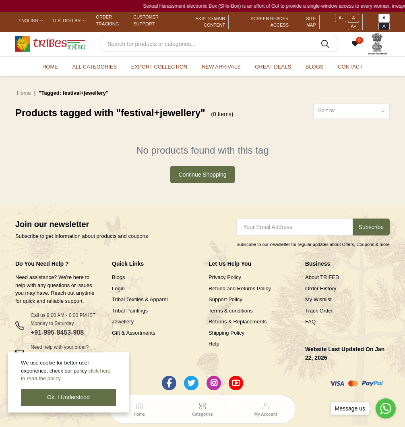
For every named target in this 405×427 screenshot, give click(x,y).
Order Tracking (107, 20)
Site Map (311, 22)
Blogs (315, 67)
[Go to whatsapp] (386, 408)
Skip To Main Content (210, 22)
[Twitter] (191, 383)
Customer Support (146, 20)
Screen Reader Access (269, 22)
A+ (353, 26)
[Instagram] (214, 383)
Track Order (319, 311)
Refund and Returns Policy (240, 288)
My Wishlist (318, 299)
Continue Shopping (202, 174)
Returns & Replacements (238, 322)
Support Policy (225, 299)
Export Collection (159, 67)
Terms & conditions (231, 311)
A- (341, 17)
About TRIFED (322, 277)
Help (214, 344)
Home (50, 67)
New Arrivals (221, 67)
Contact (350, 67)
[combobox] (351, 111)
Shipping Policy (226, 333)
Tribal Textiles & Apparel (140, 299)
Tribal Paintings (130, 311)
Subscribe (371, 227)
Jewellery (123, 322)
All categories (94, 67)
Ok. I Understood (68, 397)
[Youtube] (236, 383)
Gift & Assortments (133, 333)
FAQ (310, 322)
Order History (320, 288)
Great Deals (273, 67)
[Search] (219, 44)
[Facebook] (169, 383)
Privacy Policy (225, 277)
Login (118, 288)
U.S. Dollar (67, 20)
